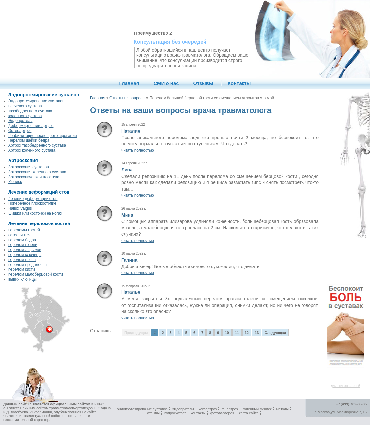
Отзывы (203, 83)
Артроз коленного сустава (31, 150)
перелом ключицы (24, 254)
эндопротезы (183, 409)
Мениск (15, 182)
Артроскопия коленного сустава (37, 172)
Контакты (239, 83)
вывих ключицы (22, 279)
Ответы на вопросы (127, 98)
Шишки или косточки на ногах (35, 213)
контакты (198, 413)
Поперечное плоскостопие (32, 203)
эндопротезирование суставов (142, 409)
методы (282, 409)
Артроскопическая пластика (33, 177)
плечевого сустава (25, 106)
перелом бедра (22, 240)
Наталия (130, 131)
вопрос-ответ (175, 413)
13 (257, 333)
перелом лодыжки (24, 249)
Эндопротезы (20, 120)
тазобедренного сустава (30, 111)
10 (227, 333)
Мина (127, 215)
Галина (129, 260)
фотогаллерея (222, 413)
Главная (129, 83)
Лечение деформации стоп (32, 198)
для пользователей (345, 386)
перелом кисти (21, 269)
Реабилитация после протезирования (42, 135)
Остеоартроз (19, 130)
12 (247, 333)
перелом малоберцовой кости (35, 274)
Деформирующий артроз (30, 125)
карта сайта (249, 413)
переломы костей (24, 230)
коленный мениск (257, 409)
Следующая (275, 333)
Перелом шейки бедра (28, 140)
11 (237, 333)
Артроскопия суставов (28, 167)
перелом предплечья (27, 264)
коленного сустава (25, 116)
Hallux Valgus (20, 208)
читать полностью (137, 150)
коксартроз (208, 409)
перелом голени (22, 245)
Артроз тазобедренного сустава (37, 145)
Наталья (130, 292)
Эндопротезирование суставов (36, 101)
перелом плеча (22, 259)
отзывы (153, 413)
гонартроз (229, 409)
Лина (127, 169)
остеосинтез (19, 235)
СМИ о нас (166, 83)
